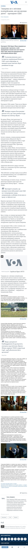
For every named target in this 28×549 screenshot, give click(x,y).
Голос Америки (5, 17)
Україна (3, 6)
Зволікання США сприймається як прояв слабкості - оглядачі (14, 484)
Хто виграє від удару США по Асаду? (9, 483)
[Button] (23, 23)
